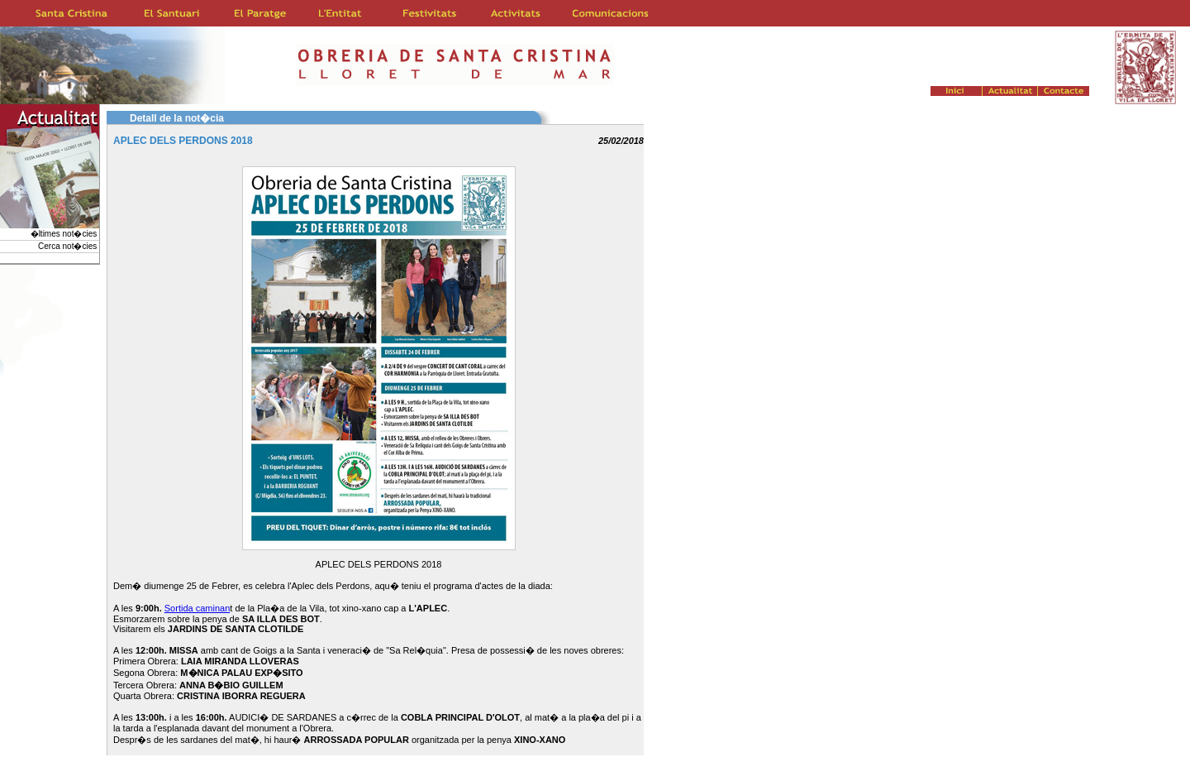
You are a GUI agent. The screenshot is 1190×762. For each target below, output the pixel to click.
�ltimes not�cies (65, 233)
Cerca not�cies (68, 246)
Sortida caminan (197, 608)
